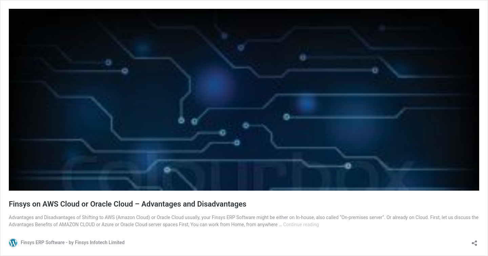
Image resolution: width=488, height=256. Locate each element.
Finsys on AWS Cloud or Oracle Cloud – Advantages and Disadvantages (127, 204)
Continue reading (301, 224)
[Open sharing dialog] (474, 241)
